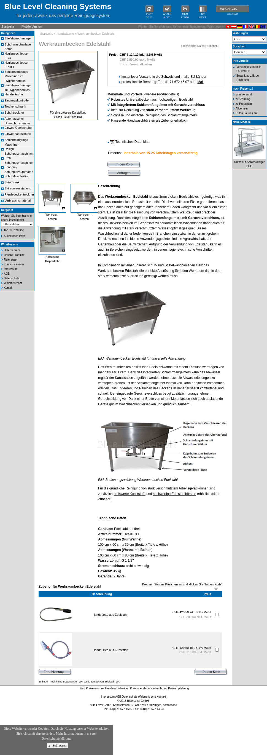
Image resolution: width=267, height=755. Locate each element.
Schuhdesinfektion (16, 176)
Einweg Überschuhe (17, 127)
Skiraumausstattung (17, 188)
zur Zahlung (243, 99)
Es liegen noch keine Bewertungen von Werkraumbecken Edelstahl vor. (79, 681)
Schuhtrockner (14, 112)
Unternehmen (12, 250)
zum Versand (244, 94)
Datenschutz (11, 278)
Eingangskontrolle (16, 100)
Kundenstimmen (14, 264)
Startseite (7, 26)
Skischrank (11, 182)
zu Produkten (244, 103)
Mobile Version (32, 26)
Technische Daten (194, 45)
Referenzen (11, 259)
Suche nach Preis (14, 235)
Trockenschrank (15, 106)
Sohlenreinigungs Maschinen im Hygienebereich (16, 76)
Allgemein (242, 108)
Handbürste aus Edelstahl (110, 614)
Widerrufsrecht (13, 283)
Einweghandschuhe (17, 133)
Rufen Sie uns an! (247, 113)
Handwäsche (65, 33)
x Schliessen (57, 746)
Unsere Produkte (14, 254)
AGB (7, 273)
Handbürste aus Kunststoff (110, 650)
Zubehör (212, 45)
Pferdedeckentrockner (19, 194)
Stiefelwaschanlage (17, 38)
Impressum (10, 269)
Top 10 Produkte (14, 230)
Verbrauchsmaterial (17, 200)
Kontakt (8, 287)
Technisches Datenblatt (129, 142)
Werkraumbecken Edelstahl (95, 33)
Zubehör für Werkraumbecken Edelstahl (70, 586)
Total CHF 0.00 (227, 8)
